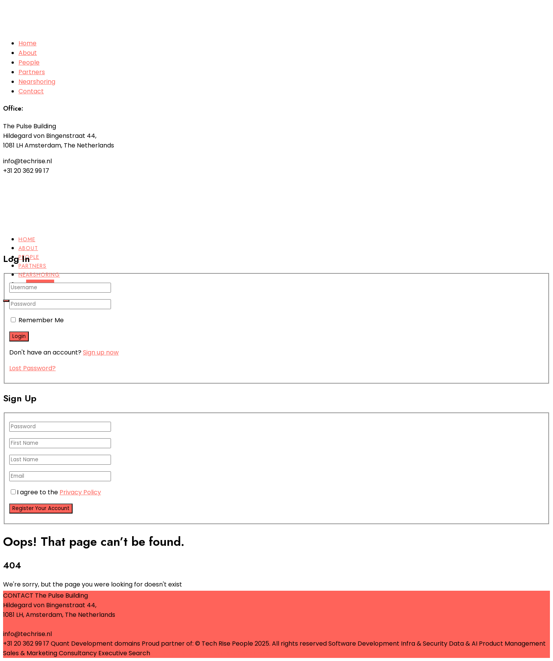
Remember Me (41, 320)
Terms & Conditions (239, 653)
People (29, 62)
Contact (31, 91)
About (27, 52)
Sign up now (101, 352)
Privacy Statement (180, 653)
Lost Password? (32, 368)
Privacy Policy (80, 492)
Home (27, 43)
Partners (31, 72)
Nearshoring (36, 81)
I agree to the (56, 492)
